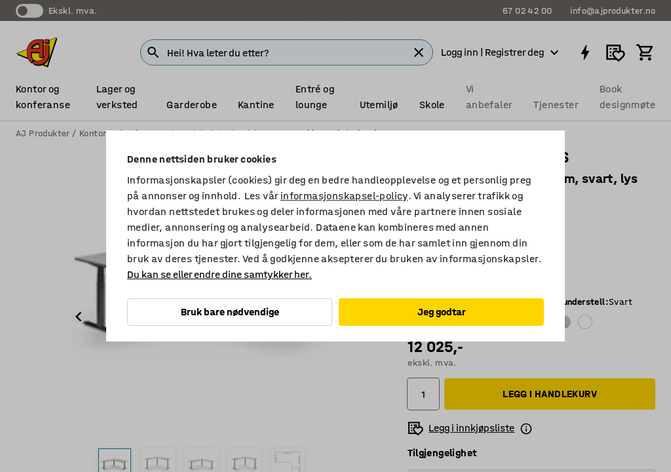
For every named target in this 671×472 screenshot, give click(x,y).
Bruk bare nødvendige (230, 311)
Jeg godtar (441, 311)
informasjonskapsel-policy (344, 195)
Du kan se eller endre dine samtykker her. (219, 274)
